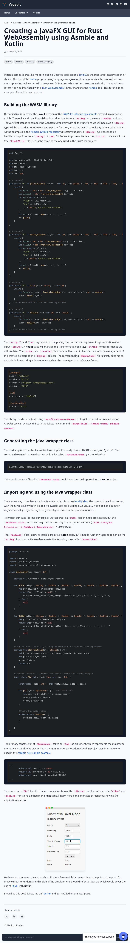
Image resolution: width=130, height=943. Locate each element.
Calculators (21, 12)
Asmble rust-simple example (34, 752)
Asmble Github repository (46, 131)
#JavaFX (30, 61)
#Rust (8, 61)
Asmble (93, 87)
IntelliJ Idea (81, 501)
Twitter (47, 893)
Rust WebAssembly (53, 87)
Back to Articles (13, 925)
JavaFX (83, 74)
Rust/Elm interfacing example (80, 114)
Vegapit (12, 937)
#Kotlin (19, 61)
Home (7, 12)
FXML (15, 886)
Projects (36, 12)
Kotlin (33, 79)
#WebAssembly (45, 61)
